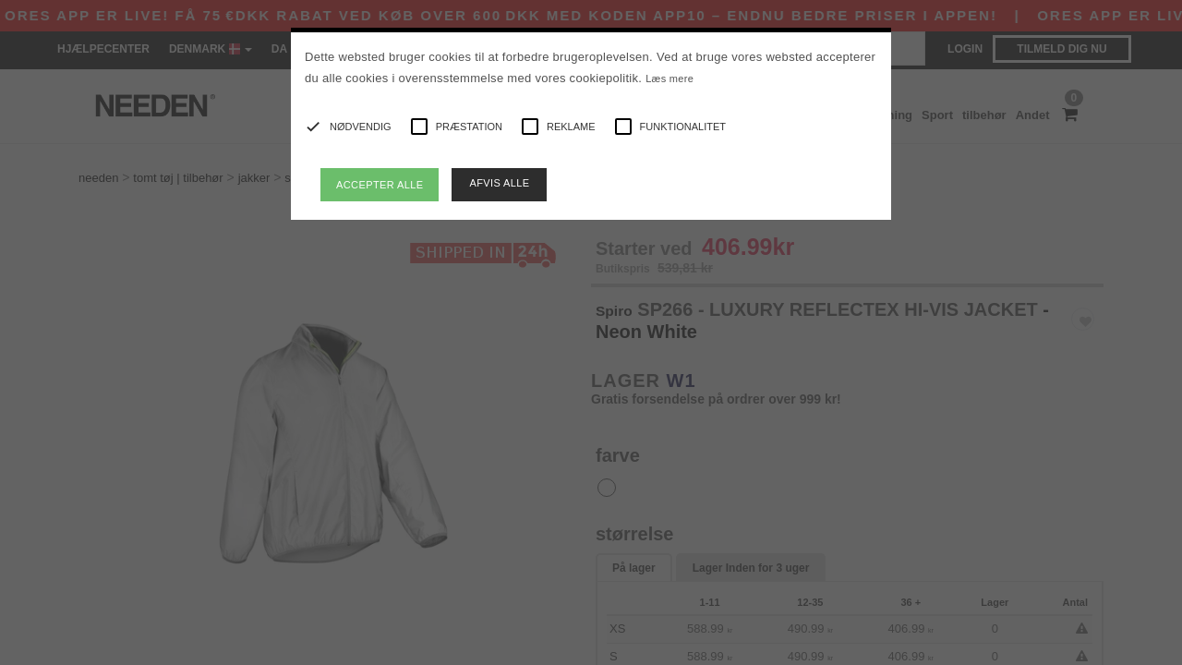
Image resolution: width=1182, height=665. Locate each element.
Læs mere (669, 78)
